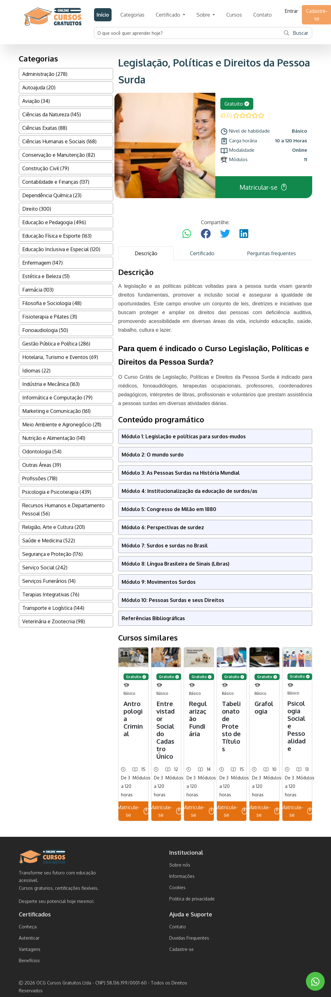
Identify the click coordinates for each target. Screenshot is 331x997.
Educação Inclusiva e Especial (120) (61, 249)
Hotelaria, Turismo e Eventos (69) (60, 357)
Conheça (28, 926)
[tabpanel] (215, 544)
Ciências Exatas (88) (44, 128)
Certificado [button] (168, 15)
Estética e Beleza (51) (46, 276)
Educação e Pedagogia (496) (54, 222)
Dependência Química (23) (51, 195)
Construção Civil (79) (45, 168)
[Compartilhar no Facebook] (206, 233)
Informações (182, 876)
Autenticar (29, 938)
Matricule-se (133, 811)
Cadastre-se (181, 949)
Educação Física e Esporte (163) (57, 236)
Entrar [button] (291, 11)
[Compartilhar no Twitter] (225, 233)
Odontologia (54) (41, 451)
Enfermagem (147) (42, 263)
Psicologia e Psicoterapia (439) (56, 492)
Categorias (132, 15)
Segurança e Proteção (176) (52, 554)
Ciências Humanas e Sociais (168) (59, 141)
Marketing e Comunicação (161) (56, 411)
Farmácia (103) (38, 290)
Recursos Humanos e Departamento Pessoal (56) (63, 509)
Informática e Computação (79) (57, 397)
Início (103, 15)
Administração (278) (44, 74)
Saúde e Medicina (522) (48, 540)
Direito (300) (36, 209)
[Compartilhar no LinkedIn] (243, 233)
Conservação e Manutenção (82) (58, 155)
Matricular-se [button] (263, 187)
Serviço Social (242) (44, 567)
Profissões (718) (39, 478)
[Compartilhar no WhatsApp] (186, 233)
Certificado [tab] (202, 253)
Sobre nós (179, 865)
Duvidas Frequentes (189, 938)
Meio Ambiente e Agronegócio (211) (61, 424)
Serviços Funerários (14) (49, 581)
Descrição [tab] (146, 253)
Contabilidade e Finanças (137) (55, 182)
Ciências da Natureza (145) (51, 114)
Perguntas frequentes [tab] (271, 253)
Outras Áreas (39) (41, 465)
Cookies (177, 887)
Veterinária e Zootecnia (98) (53, 621)
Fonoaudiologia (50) (45, 330)
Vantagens (29, 949)
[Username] (187, 33)
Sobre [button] (204, 15)
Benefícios (29, 960)
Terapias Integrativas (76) (50, 594)
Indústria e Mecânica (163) (51, 384)
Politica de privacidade (192, 898)
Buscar (296, 33)
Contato (262, 15)
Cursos (234, 15)
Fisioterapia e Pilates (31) (49, 317)
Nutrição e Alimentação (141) (53, 438)
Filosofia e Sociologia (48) (51, 303)
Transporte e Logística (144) (53, 608)
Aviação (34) (36, 101)
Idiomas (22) (36, 370)
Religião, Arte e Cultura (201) (53, 527)
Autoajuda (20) (38, 87)
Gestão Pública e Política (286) (56, 343)
